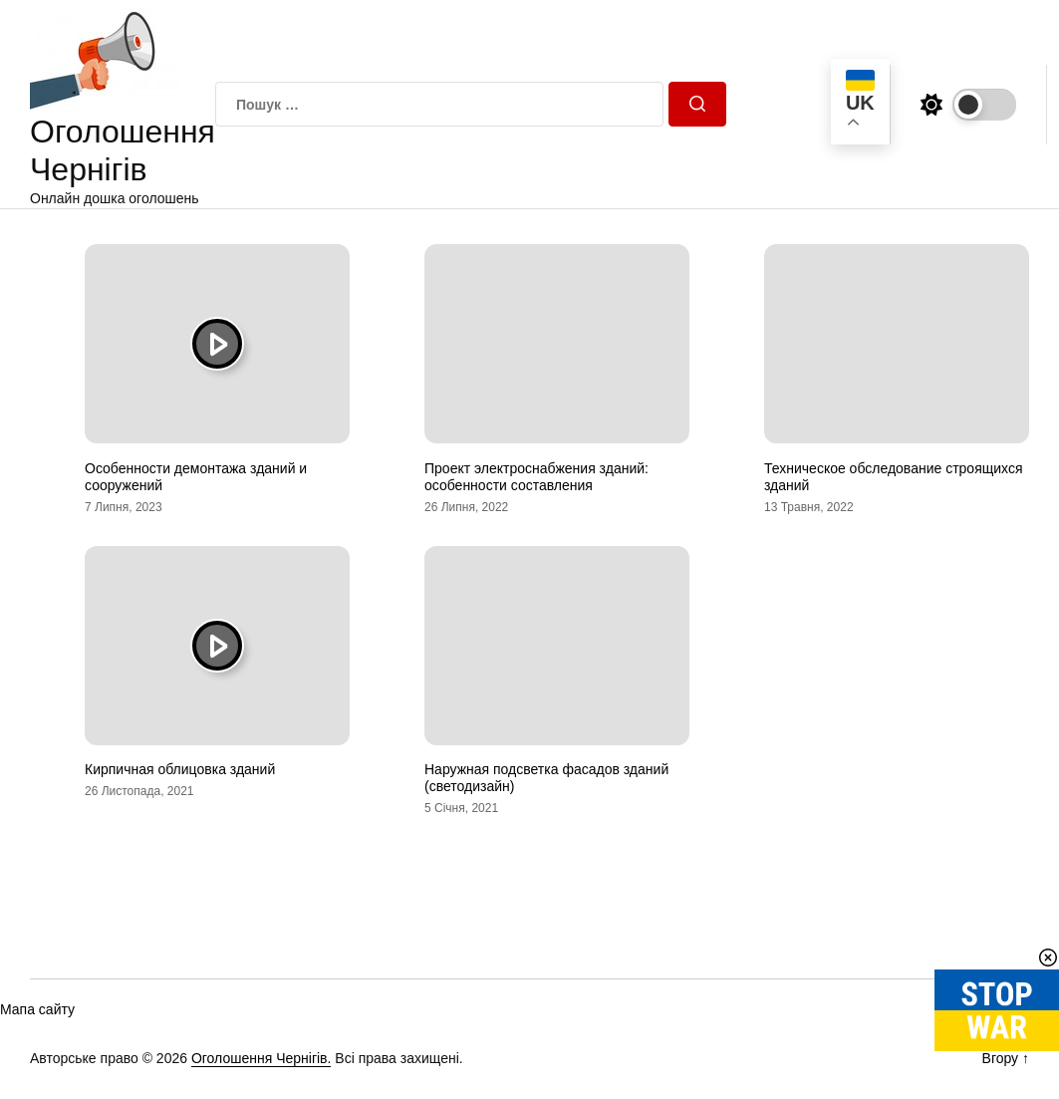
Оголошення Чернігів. (261, 1058)
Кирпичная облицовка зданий (180, 769)
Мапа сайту (37, 1009)
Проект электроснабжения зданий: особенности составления (536, 476)
